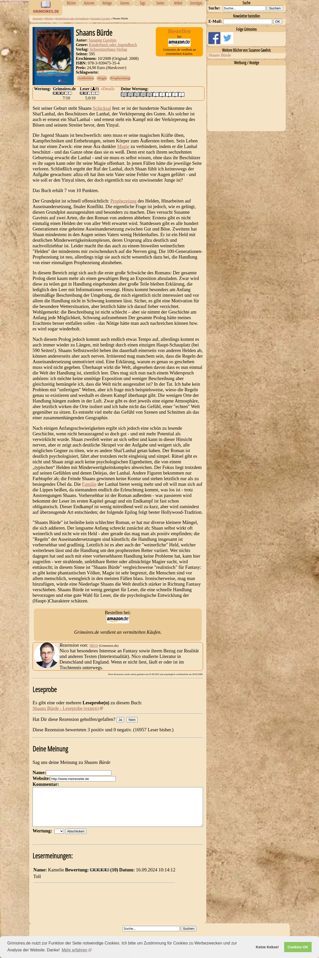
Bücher (71, 3)
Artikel (178, 3)
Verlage (107, 3)
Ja (120, 720)
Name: (39, 772)
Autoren (89, 3)
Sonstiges (196, 3)
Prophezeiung (120, 78)
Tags (142, 3)
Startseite (38, 18)
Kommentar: (46, 784)
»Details (107, 89)
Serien (160, 3)
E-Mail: (215, 21)
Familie (89, 484)
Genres (124, 3)
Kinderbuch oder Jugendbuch (72, 18)
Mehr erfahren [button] (74, 950)
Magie (101, 78)
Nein (131, 720)
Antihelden (85, 78)
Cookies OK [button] (297, 947)
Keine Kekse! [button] (267, 947)
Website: (41, 778)
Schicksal (102, 108)
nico (94, 645)
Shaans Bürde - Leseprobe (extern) (66, 708)
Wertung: (43, 838)
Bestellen (179, 31)
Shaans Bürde (219, 55)
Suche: (214, 8)
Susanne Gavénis (100, 18)
